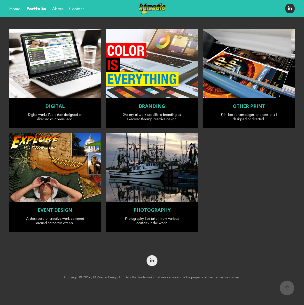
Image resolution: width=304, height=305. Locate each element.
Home (15, 8)
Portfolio (36, 8)
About (57, 8)
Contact (76, 8)
